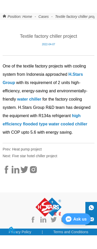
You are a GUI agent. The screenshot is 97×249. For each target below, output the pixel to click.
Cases (44, 16)
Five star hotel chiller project (34, 156)
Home (27, 16)
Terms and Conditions (70, 232)
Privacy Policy (20, 232)
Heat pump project (27, 149)
